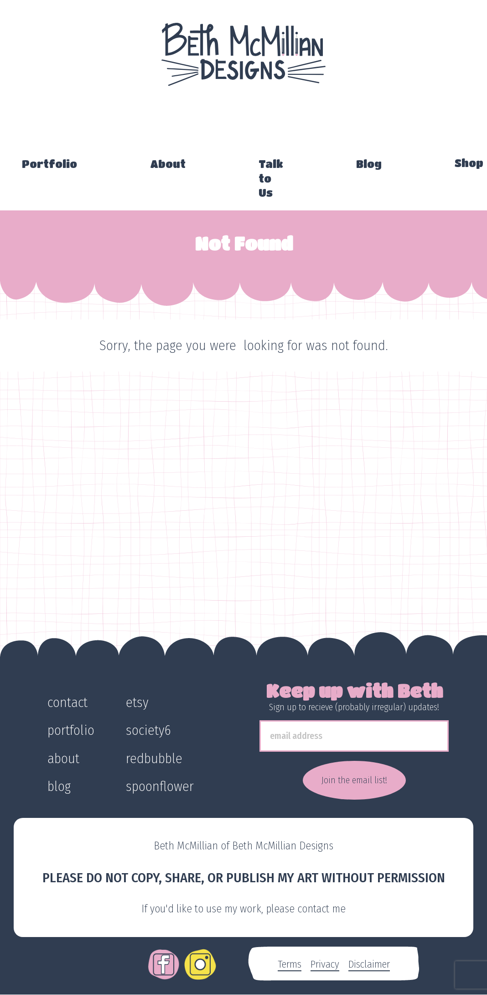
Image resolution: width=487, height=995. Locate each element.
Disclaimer (369, 964)
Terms (289, 964)
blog (59, 786)
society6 (148, 730)
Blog (369, 164)
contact (67, 702)
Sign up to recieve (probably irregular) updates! (354, 707)
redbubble (154, 758)
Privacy (325, 964)
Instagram (200, 958)
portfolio (70, 730)
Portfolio (49, 164)
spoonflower (160, 786)
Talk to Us (271, 178)
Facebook (164, 958)
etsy (137, 702)
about (63, 758)
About (168, 164)
